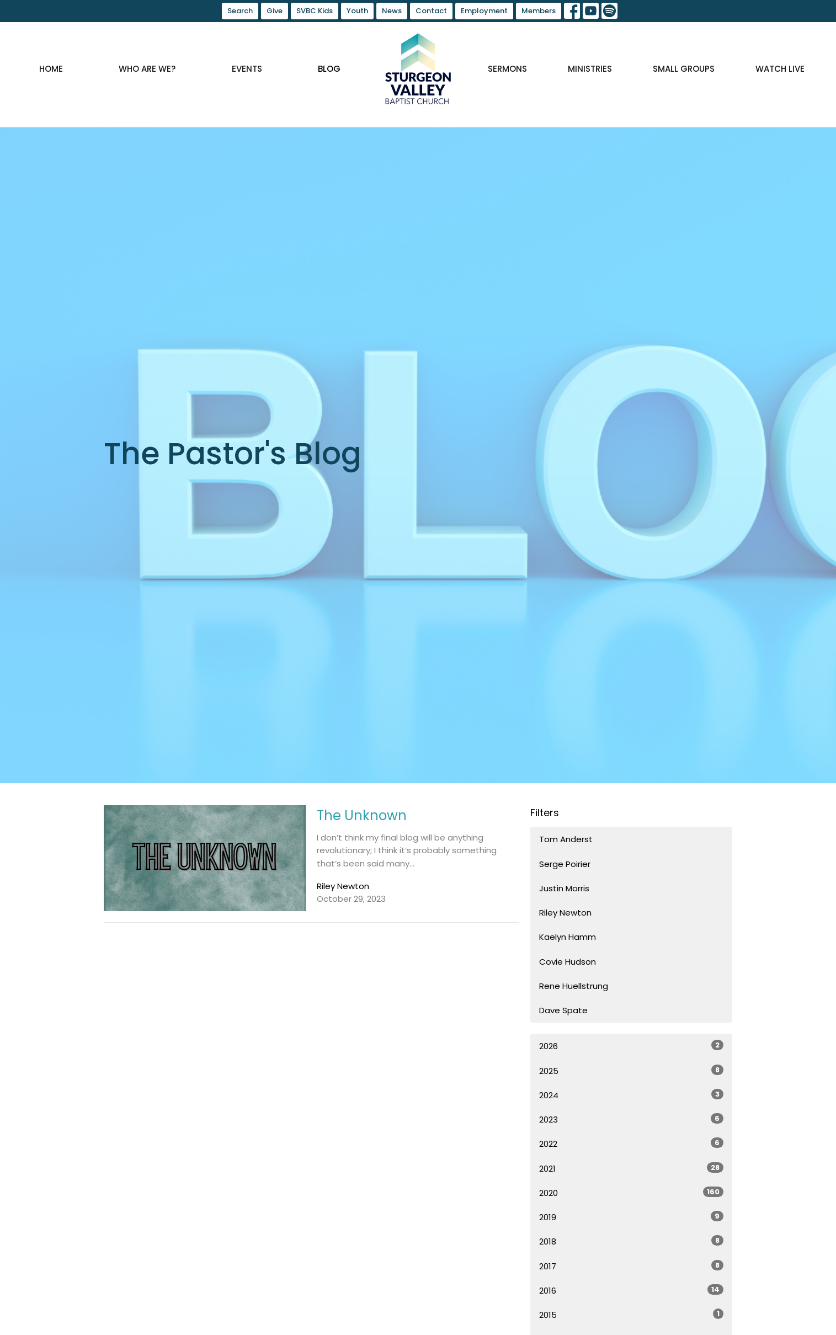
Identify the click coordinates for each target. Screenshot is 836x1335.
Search (240, 11)
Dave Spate (563, 1010)
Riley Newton (565, 912)
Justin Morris (564, 888)
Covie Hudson (567, 961)
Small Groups (684, 69)
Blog (329, 69)
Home (51, 69)
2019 (631, 1217)
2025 (631, 1071)
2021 (631, 1168)
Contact (431, 11)
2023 (631, 1119)
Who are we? (147, 69)
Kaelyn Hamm (567, 937)
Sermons (507, 69)
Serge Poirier (564, 864)
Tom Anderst (566, 839)
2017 (631, 1266)
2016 (631, 1290)
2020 (631, 1193)
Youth (357, 11)
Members (538, 11)
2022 (631, 1143)
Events (247, 69)
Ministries (590, 69)
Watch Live (780, 69)
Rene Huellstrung (573, 986)
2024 (631, 1095)
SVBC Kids (314, 11)
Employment (484, 11)
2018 (631, 1241)
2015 (631, 1315)
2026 (631, 1046)
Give (275, 11)
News (392, 11)
